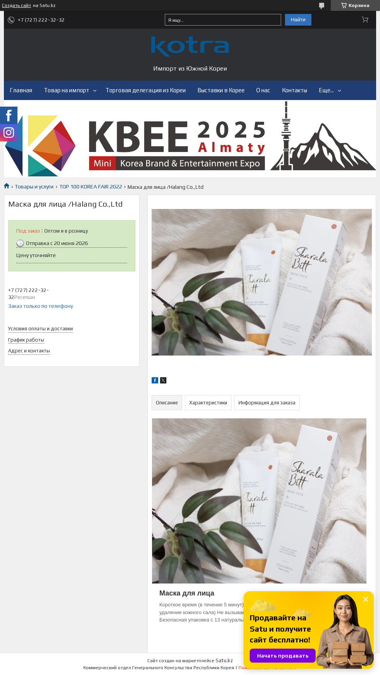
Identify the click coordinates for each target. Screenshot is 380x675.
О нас (263, 90)
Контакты (294, 90)
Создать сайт (16, 5)
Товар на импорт (66, 90)
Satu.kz (224, 660)
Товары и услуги (34, 186)
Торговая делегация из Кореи (145, 90)
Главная (21, 90)
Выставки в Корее (221, 90)
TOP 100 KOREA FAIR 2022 (90, 186)
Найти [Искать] (298, 19)
